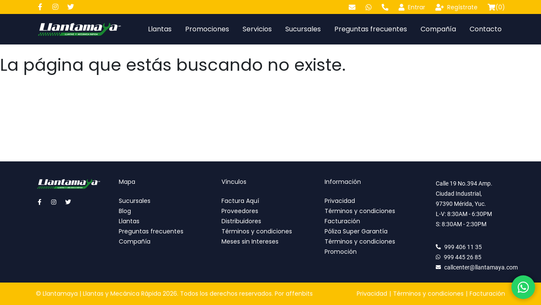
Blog (125, 211)
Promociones (207, 29)
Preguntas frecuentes (370, 29)
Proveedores (239, 211)
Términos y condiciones (360, 211)
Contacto (486, 29)
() (496, 7)
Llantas (160, 29)
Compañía (438, 29)
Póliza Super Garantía (356, 231)
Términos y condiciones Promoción (360, 246)
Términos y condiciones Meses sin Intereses (256, 236)
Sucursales (303, 29)
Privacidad (340, 201)
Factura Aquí (240, 201)
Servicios (257, 29)
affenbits (299, 293)
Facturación (342, 221)
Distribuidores (241, 221)
